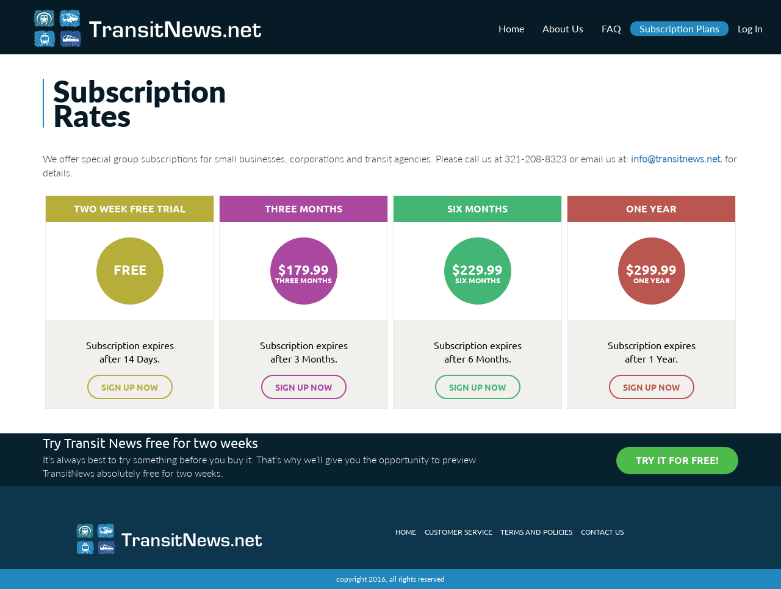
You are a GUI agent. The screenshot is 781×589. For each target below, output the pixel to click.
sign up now (129, 386)
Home (511, 28)
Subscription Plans (679, 28)
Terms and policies (536, 532)
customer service (458, 532)
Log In (750, 28)
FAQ (611, 28)
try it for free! (677, 459)
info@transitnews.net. (676, 158)
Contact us (602, 532)
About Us (562, 28)
